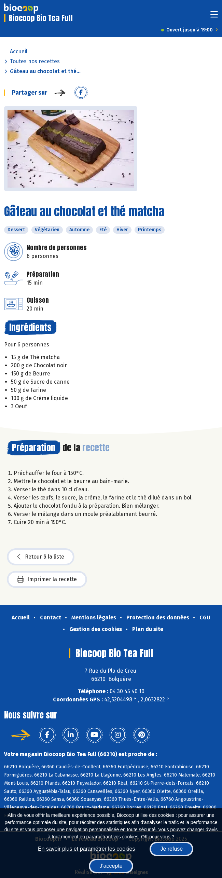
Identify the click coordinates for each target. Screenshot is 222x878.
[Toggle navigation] (214, 16)
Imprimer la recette (47, 579)
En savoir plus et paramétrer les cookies (86, 849)
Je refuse (171, 849)
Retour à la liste (40, 556)
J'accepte (110, 866)
